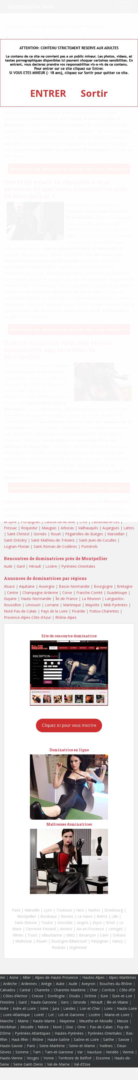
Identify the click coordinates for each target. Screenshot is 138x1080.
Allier (27, 977)
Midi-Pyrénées (116, 604)
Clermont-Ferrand (41, 928)
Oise (69, 1026)
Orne (81, 1026)
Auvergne (47, 586)
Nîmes (17, 935)
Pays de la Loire (54, 611)
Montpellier (26, 916)
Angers (83, 922)
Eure (104, 995)
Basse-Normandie (74, 586)
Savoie (123, 1039)
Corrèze (108, 989)
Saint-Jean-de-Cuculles (97, 540)
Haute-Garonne (44, 1002)
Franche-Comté (89, 592)
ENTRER (48, 93)
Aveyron (88, 983)
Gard (21, 566)
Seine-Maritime (52, 1045)
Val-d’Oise (82, 1064)
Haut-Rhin (19, 1039)
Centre (12, 592)
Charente (42, 989)
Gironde (79, 1002)
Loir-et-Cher (90, 1008)
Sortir (94, 93)
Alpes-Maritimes (122, 977)
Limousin (33, 604)
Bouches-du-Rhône (115, 983)
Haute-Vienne (11, 1057)
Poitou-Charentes (104, 611)
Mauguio (49, 527)
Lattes (128, 527)
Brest (110, 922)
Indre (4, 1008)
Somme (22, 1051)
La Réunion (91, 598)
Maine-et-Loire (116, 1014)
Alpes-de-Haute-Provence (56, 977)
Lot (51, 1014)
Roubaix (58, 947)
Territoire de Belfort (75, 1057)
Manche (7, 1020)
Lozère (51, 566)
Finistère (7, 1002)
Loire (108, 1008)
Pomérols (89, 546)
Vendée (112, 1051)
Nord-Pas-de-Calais (20, 611)
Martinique (72, 604)
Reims (102, 916)
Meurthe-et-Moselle (96, 1020)
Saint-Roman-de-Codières (55, 546)
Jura (56, 1008)
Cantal (25, 989)
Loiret (39, 1014)
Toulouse (64, 910)
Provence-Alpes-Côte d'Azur (27, 617)
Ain (2, 977)
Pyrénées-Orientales (78, 566)
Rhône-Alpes (66, 617)
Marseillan (115, 533)
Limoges (115, 928)
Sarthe (108, 1039)
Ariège (46, 983)
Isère (44, 1008)
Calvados (7, 989)
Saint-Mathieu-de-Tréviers (53, 540)
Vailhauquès (88, 527)
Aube (60, 983)
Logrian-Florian (16, 546)
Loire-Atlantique (16, 1014)
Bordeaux (48, 916)
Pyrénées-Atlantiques (33, 1033)
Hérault (35, 566)
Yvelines (106, 1045)
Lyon (48, 910)
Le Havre (85, 916)
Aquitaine (27, 586)
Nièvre (43, 1026)
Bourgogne (103, 586)
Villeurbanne (52, 935)
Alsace (9, 586)
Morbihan (8, 1026)
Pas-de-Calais (101, 1026)
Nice (80, 910)
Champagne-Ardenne (40, 592)
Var (80, 1051)
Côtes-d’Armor (15, 995)
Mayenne (67, 1020)
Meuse (122, 1020)
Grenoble (65, 922)
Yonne (48, 1057)
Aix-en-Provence (90, 928)
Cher (94, 989)
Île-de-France (66, 598)
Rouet (56, 533)
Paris (16, 910)
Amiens (66, 928)
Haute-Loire (127, 1008)
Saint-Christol (18, 533)
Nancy (117, 941)
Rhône (37, 1039)
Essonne (103, 1057)
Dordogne (56, 995)
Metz (70, 935)
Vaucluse (94, 1051)
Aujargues (110, 527)
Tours (32, 935)
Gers (65, 1002)
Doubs (74, 995)
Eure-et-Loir (122, 995)
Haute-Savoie (11, 1045)
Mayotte (92, 604)
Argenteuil (78, 947)
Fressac (10, 527)
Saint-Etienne (26, 922)
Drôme (90, 995)
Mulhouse (23, 941)
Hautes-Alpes (93, 977)
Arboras (67, 527)
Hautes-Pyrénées (69, 1033)
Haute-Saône (58, 1039)
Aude (8, 566)
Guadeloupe (117, 592)
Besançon (87, 935)
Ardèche (10, 983)
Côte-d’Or (127, 989)
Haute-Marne (44, 1020)
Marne (23, 1020)
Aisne (13, 977)
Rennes (67, 916)
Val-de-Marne (58, 1064)
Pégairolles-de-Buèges (84, 533)
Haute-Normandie (36, 598)
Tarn (37, 1051)
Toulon (47, 922)
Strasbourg (113, 910)
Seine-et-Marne (82, 1045)
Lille (114, 916)
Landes (69, 1008)
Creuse (37, 995)
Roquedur (29, 527)
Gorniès (40, 533)
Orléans (119, 935)
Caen (104, 935)
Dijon (97, 922)
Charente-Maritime (70, 989)
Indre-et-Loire (24, 1008)
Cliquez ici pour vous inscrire (69, 725)
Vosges (33, 1057)
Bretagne (125, 586)
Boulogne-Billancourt (69, 941)
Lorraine (52, 604)
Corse (67, 592)
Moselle (27, 1026)
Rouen (41, 941)
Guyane (10, 598)
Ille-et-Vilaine (117, 1002)
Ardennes (29, 983)
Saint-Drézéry (15, 540)
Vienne (128, 1051)
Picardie (78, 611)
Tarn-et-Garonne (59, 1051)
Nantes (94, 910)
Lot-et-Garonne (71, 1014)
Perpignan (99, 941)
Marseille (32, 910)
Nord (57, 1026)
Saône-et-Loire (86, 1039)
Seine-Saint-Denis (28, 1064)
